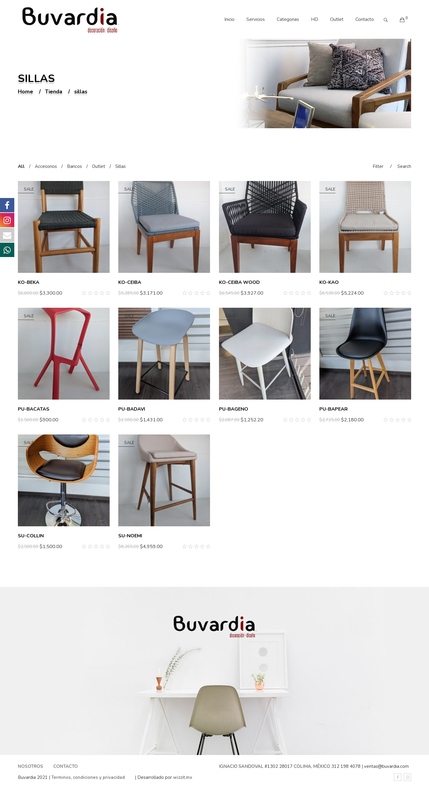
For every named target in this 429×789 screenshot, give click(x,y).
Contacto (364, 19)
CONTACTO (65, 766)
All (21, 166)
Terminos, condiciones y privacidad (88, 777)
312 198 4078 (345, 766)
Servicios (255, 19)
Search (404, 166)
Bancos (74, 166)
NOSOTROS (30, 766)
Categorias (288, 19)
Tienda (53, 92)
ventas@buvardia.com (386, 766)
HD (314, 19)
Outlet (336, 19)
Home (25, 92)
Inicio (229, 19)
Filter (378, 166)
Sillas (120, 166)
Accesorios (46, 166)
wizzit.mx (182, 777)
